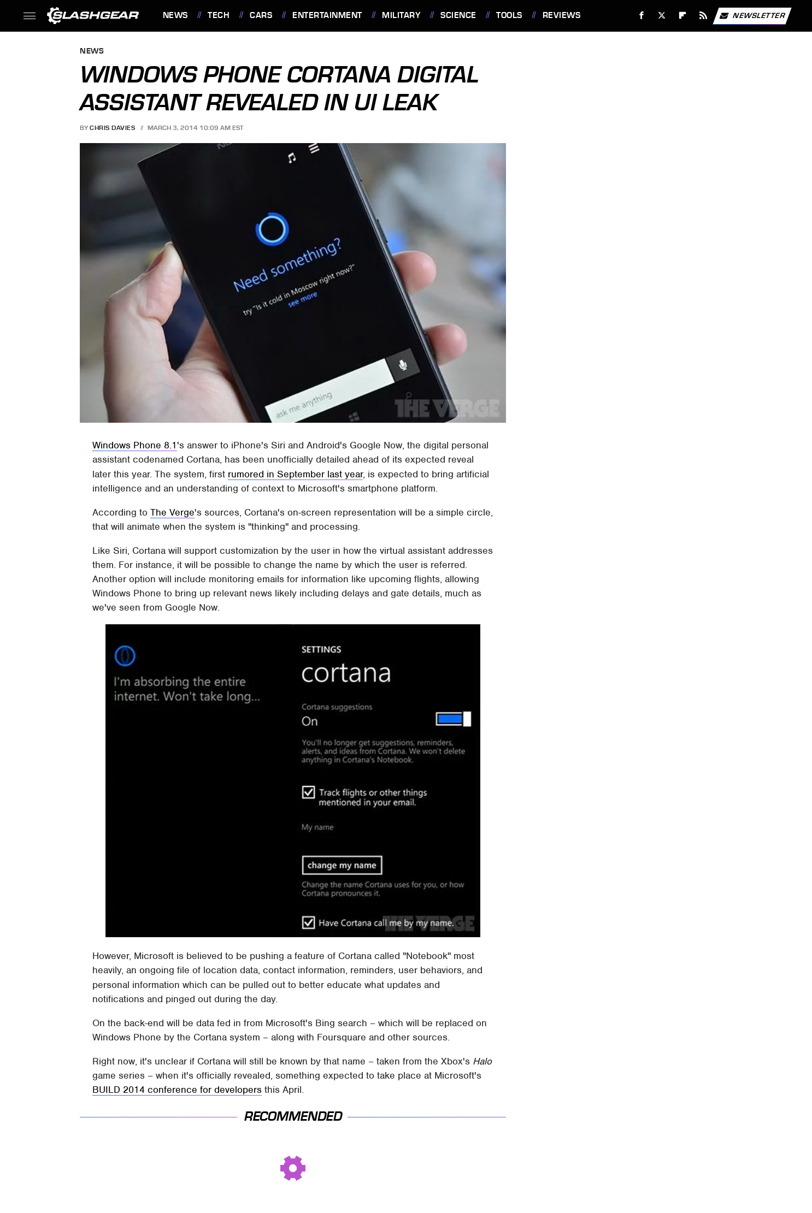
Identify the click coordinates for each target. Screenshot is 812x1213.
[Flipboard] (683, 15)
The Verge (172, 512)
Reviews (562, 15)
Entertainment (327, 15)
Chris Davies (112, 128)
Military (401, 15)
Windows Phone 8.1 (134, 445)
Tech (219, 15)
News (175, 15)
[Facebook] (641, 15)
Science (458, 15)
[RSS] (703, 15)
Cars (261, 15)
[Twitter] (662, 15)
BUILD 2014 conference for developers (177, 1090)
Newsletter (751, 16)
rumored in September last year (295, 474)
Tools (509, 15)
